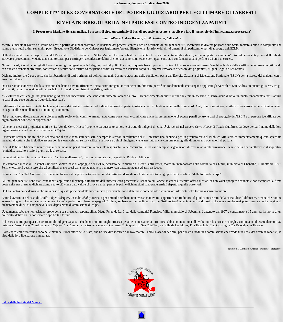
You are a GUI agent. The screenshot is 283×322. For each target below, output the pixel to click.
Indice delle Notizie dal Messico (22, 302)
